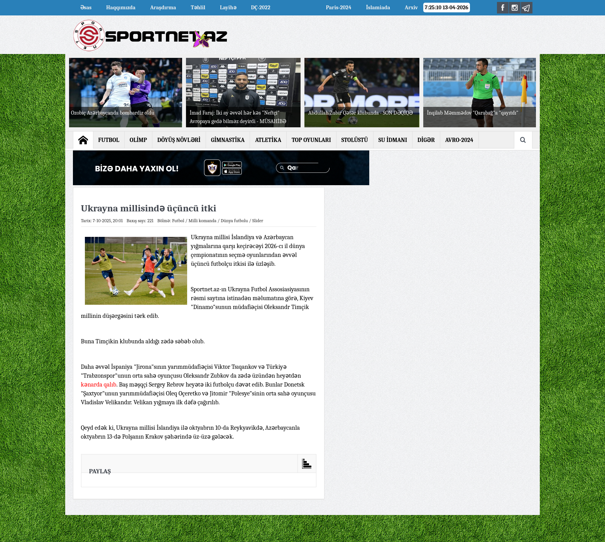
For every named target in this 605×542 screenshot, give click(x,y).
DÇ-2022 (260, 7)
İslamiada (378, 7)
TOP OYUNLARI (311, 140)
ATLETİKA (268, 140)
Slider (257, 220)
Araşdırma (163, 7)
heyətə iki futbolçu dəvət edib (224, 384)
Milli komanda (202, 220)
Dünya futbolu (234, 220)
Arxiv (411, 7)
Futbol (178, 220)
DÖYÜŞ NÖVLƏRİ (179, 140)
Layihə (228, 7)
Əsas (86, 7)
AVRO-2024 (298, 7)
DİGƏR (426, 140)
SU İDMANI (393, 140)
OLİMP (138, 140)
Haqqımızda (120, 7)
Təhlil (198, 7)
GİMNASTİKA (228, 140)
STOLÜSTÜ (354, 140)
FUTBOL (109, 140)
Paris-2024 (339, 7)
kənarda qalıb (99, 384)
